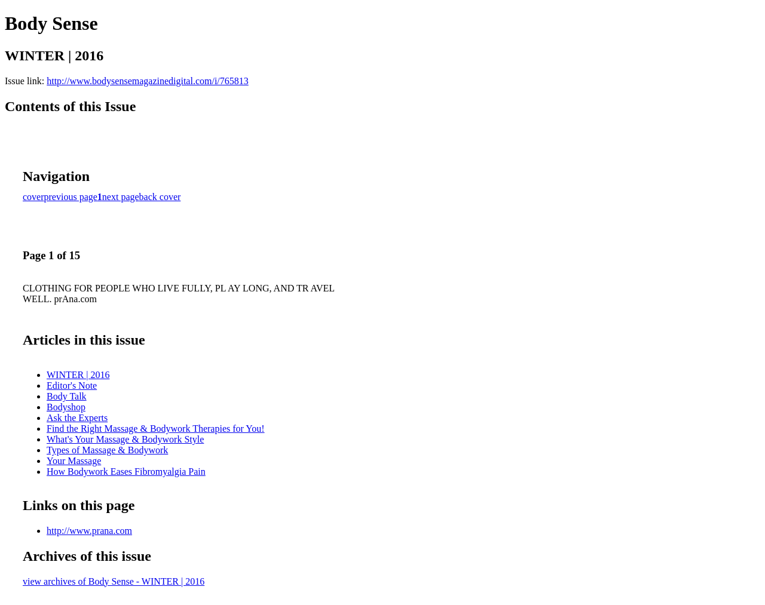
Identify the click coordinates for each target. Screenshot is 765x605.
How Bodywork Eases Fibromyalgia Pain (126, 471)
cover (33, 197)
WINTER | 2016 (78, 375)
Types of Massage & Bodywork (107, 450)
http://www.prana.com (89, 531)
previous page (70, 197)
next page (120, 197)
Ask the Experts (77, 418)
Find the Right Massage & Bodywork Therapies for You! (156, 428)
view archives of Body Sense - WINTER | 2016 (113, 581)
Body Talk (67, 396)
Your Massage (74, 461)
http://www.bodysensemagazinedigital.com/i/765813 (148, 81)
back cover (160, 197)
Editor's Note (72, 385)
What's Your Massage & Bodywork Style (125, 439)
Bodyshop (66, 407)
